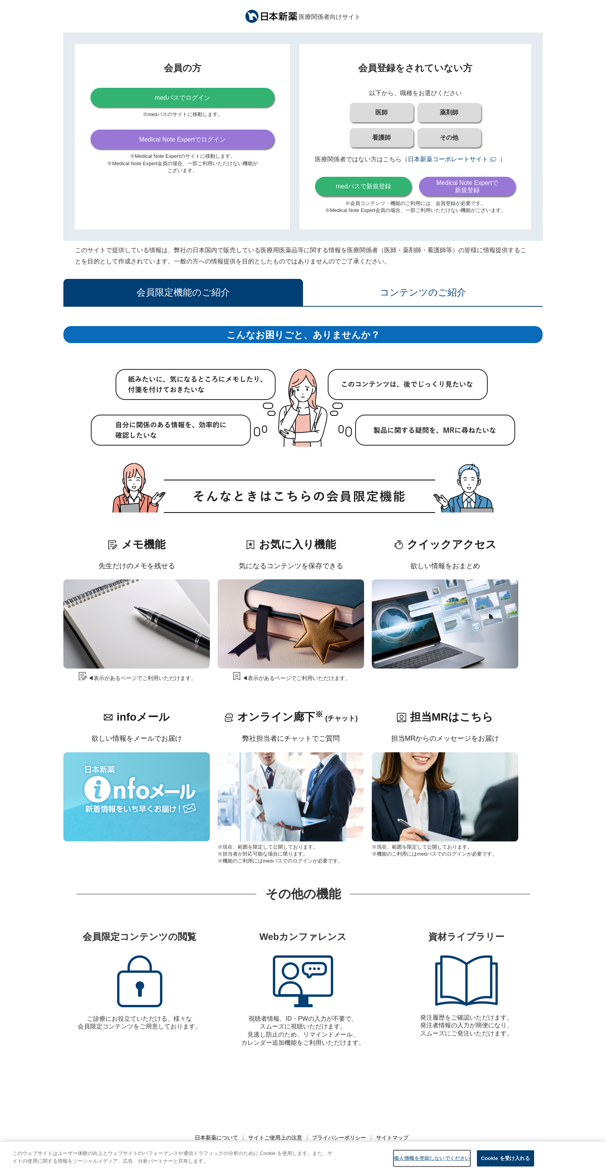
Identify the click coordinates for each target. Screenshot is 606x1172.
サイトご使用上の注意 (275, 1137)
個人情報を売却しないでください (432, 1164)
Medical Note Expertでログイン (182, 139)
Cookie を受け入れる (505, 1164)
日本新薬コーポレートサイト (448, 159)
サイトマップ (392, 1137)
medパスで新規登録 (363, 186)
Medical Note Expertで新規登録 (467, 186)
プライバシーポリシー (339, 1137)
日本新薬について (216, 1137)
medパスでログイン (182, 97)
